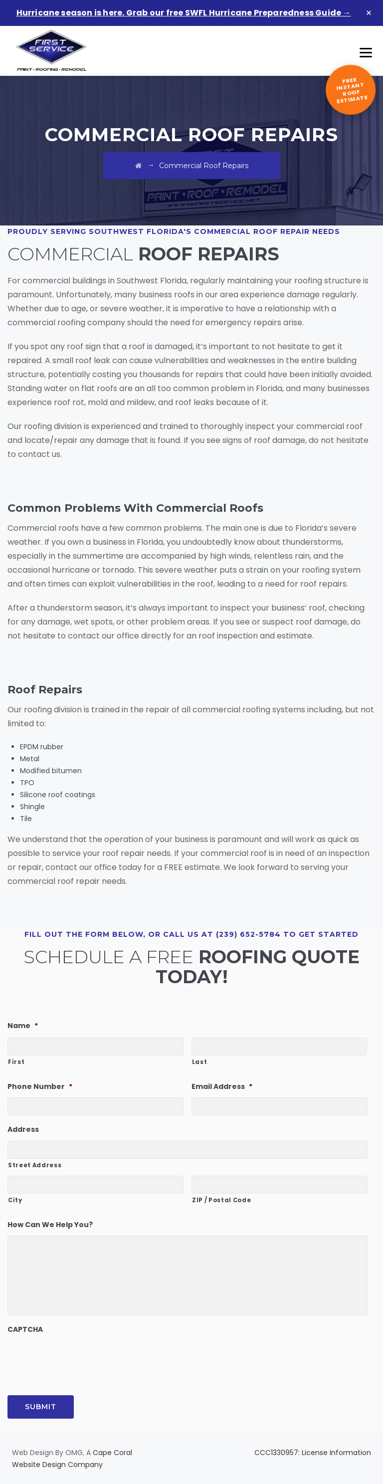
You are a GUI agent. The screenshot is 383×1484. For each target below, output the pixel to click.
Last (199, 1062)
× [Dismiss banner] (369, 13)
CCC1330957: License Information (312, 1452)
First (16, 1062)
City (15, 1200)
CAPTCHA (25, 1329)
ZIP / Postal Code (221, 1200)
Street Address (34, 1165)
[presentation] (83, 1359)
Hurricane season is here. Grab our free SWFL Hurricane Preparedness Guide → (183, 12)
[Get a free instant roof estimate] (351, 90)
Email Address (222, 1086)
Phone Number (39, 1086)
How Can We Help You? (50, 1224)
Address (23, 1129)
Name (22, 1025)
